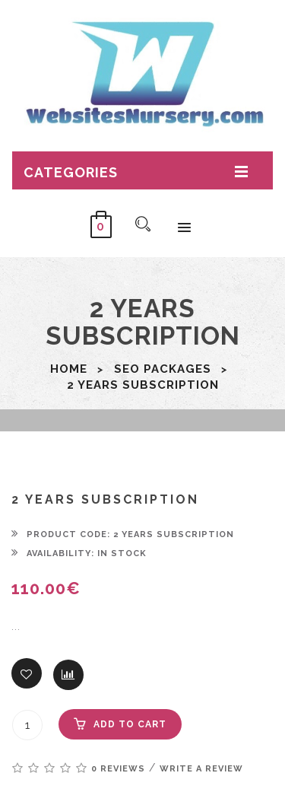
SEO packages (162, 369)
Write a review (201, 769)
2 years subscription (143, 385)
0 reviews (118, 769)
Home (68, 369)
